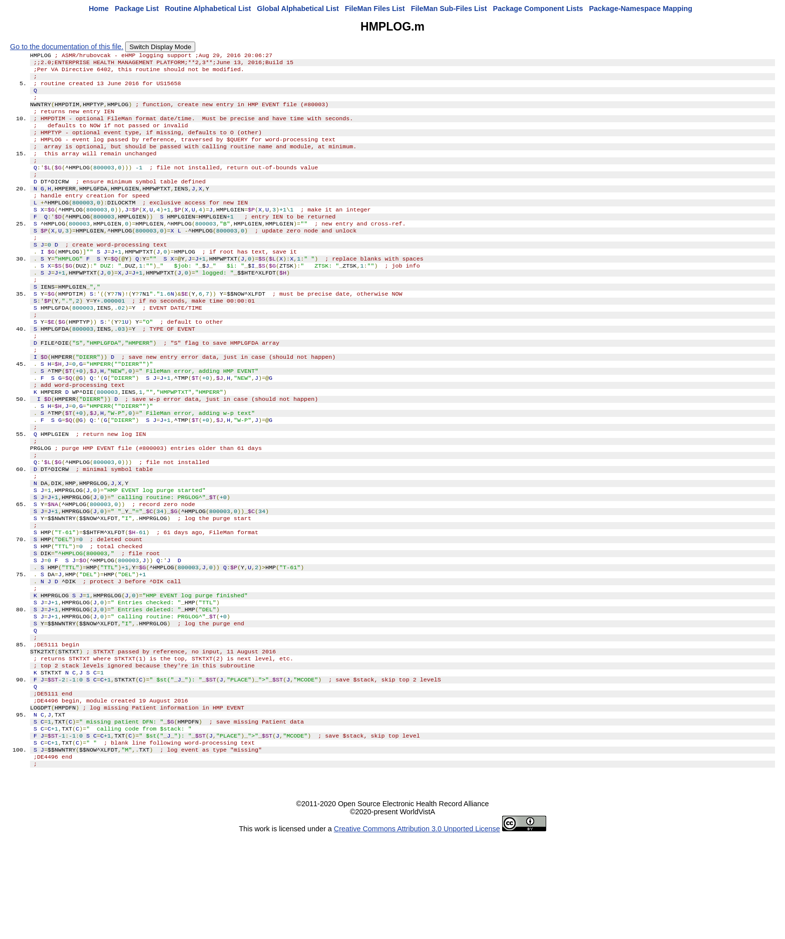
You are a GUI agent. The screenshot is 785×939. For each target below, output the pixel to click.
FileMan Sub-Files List (449, 9)
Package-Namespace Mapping (640, 9)
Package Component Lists (538, 9)
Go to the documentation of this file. (66, 47)
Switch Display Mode (160, 47)
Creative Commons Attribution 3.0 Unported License (417, 931)
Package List (137, 9)
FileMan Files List (375, 9)
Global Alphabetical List (297, 9)
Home (99, 9)
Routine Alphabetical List (208, 9)
